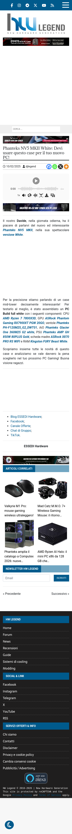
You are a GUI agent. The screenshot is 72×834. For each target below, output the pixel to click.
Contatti (8, 741)
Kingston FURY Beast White (49, 341)
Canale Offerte (20, 426)
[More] (66, 166)
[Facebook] (48, 166)
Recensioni (10, 648)
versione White (13, 235)
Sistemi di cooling (15, 661)
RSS (5, 718)
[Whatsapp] (54, 166)
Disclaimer (10, 747)
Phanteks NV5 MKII (17, 230)
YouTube (9, 711)
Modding (9, 668)
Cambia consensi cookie (19, 761)
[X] (60, 166)
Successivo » (60, 594)
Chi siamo (10, 734)
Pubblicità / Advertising (19, 768)
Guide (7, 654)
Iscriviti (61, 578)
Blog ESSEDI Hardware (26, 417)
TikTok (15, 435)
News (7, 641)
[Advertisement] (36, 87)
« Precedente (12, 594)
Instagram (10, 691)
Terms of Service (40, 795)
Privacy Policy (12, 795)
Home (7, 627)
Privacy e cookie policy (18, 754)
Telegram (9, 698)
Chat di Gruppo (21, 430)
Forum (7, 634)
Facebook (17, 421)
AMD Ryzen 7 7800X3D (19, 318)
